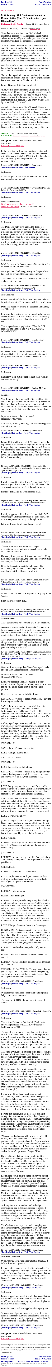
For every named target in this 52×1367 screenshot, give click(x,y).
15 (2, 652)
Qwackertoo (37, 188)
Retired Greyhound (41, 1011)
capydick (35, 286)
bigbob (34, 365)
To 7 (26, 433)
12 (2, 533)
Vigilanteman (38, 652)
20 (2, 1325)
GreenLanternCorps (41, 580)
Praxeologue (37, 165)
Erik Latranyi (38, 610)
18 (2, 1250)
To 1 (26, 192)
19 (2, 1285)
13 (2, 580)
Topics (37, 4)
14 (2, 610)
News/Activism (45, 2)
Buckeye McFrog (39, 388)
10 (2, 466)
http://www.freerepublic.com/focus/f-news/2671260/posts (17, 205)
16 (2, 981)
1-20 (7, 145)
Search (11, 4)
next (18, 145)
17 (2, 1011)
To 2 (26, 342)
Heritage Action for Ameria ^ (12, 24)
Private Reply (17, 167)
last (22, 145)
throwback (37, 466)
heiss (34, 340)
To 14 (27, 659)
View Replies (30, 167)
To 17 (27, 1287)
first (3, 145)
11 (2, 500)
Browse (4, 4)
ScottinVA (37, 500)
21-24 (13, 145)
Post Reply (6, 167)
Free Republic (6, 2)
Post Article (46, 4)
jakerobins (36, 253)
